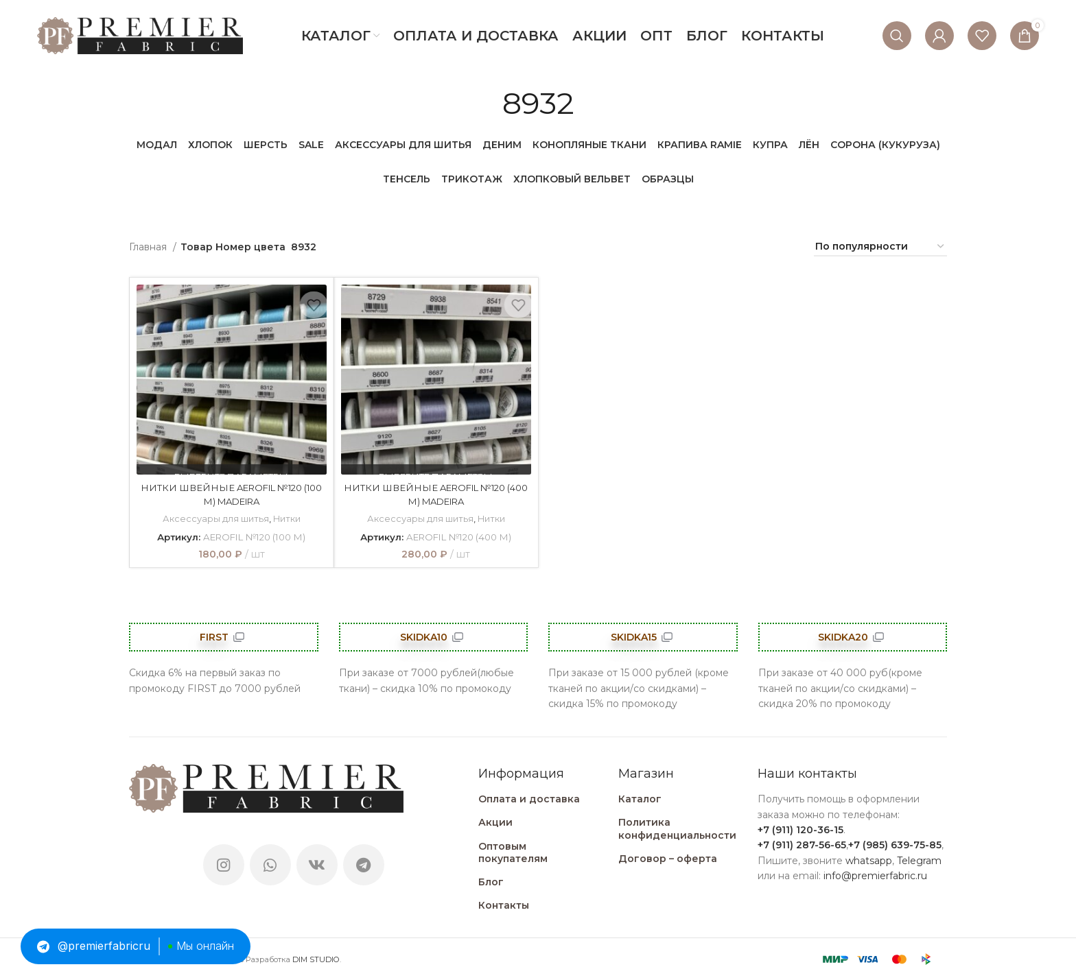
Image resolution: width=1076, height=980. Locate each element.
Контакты (503, 905)
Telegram (919, 860)
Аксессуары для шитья (214, 518)
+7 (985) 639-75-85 (894, 845)
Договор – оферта (667, 858)
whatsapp (868, 860)
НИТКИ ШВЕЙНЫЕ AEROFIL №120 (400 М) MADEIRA (435, 494)
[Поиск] (897, 35)
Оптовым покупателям (513, 851)
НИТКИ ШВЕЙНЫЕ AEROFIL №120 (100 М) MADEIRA (231, 494)
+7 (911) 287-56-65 (802, 845)
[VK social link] (317, 864)
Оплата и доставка (529, 799)
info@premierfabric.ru (875, 876)
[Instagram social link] (223, 864)
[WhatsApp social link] (270, 864)
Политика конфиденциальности (677, 828)
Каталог (640, 799)
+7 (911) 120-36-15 (800, 830)
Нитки (287, 518)
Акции (495, 822)
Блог (491, 882)
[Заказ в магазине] (880, 247)
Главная (149, 247)
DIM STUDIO (316, 959)
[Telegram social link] (363, 864)
